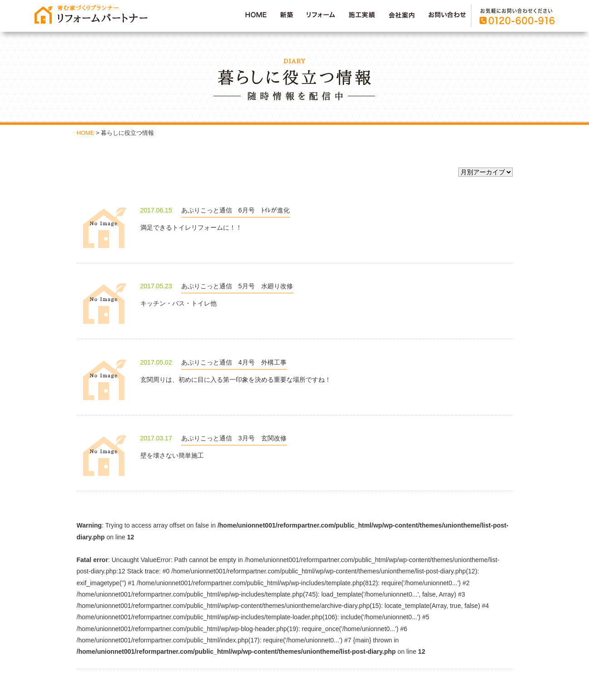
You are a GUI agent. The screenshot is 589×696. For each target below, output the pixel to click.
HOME (85, 132)
